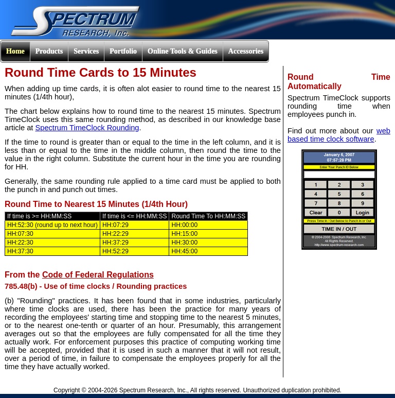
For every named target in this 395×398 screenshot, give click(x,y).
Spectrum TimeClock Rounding (87, 128)
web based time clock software (339, 135)
